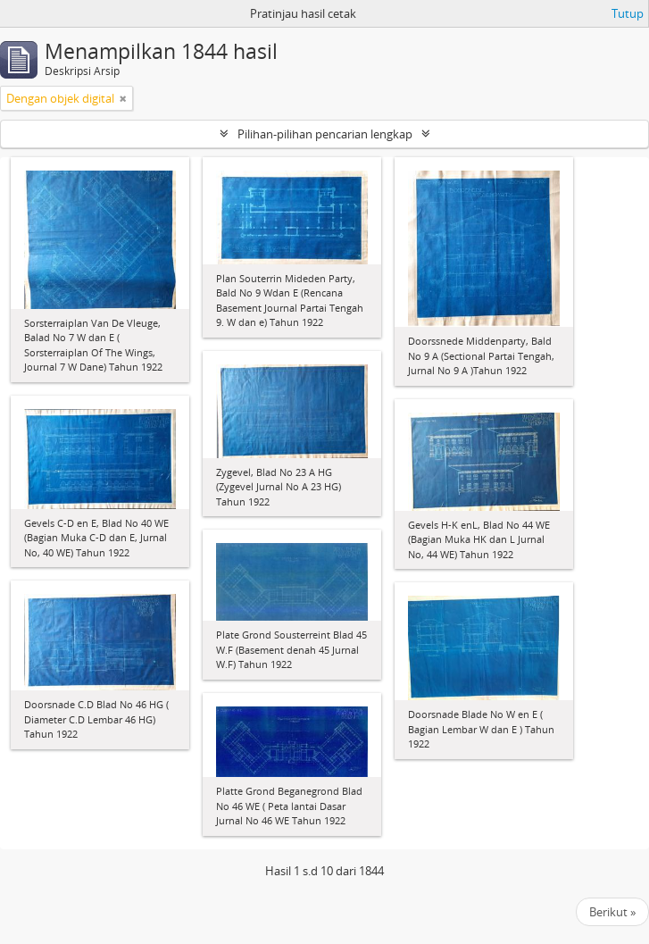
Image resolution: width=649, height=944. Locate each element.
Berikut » (612, 912)
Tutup (628, 13)
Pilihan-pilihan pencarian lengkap (324, 134)
